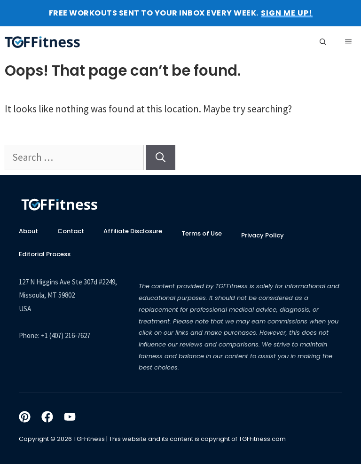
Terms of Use (201, 233)
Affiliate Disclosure (132, 231)
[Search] (160, 157)
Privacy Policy (262, 235)
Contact (70, 231)
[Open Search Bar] (323, 41)
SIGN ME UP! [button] (287, 13)
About (28, 231)
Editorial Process (45, 254)
